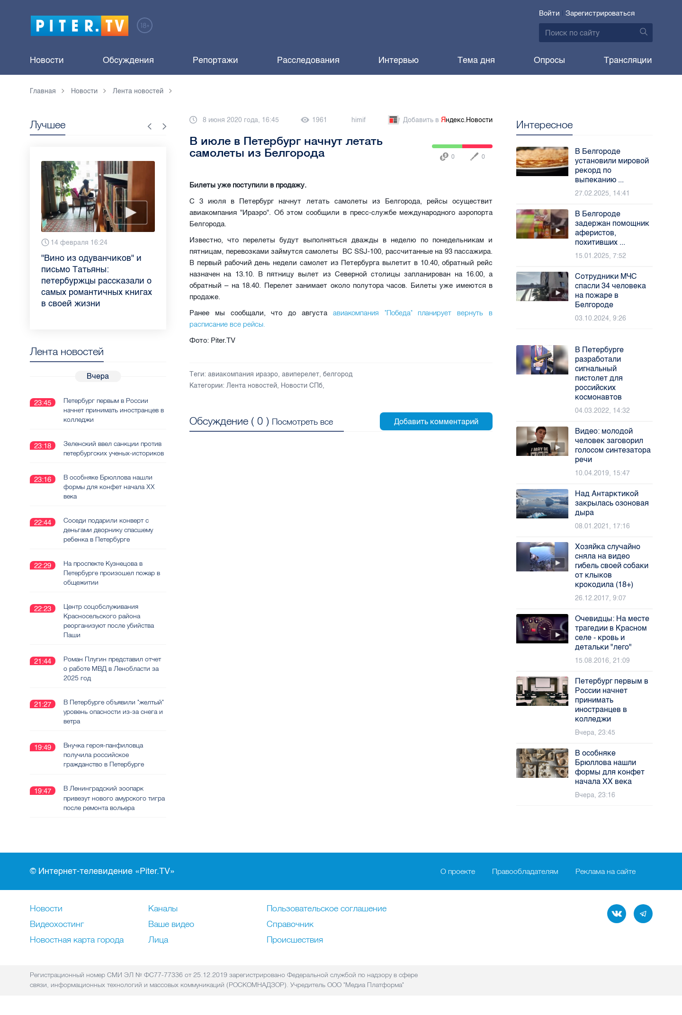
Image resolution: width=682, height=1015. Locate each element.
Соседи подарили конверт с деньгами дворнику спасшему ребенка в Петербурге (108, 529)
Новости (47, 60)
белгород (337, 374)
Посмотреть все (302, 421)
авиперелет (300, 374)
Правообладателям (525, 871)
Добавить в (439, 120)
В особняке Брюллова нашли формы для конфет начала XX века (109, 486)
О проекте (457, 871)
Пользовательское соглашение (326, 908)
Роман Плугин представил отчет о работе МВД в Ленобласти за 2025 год (112, 668)
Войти (549, 13)
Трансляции (628, 60)
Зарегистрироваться (600, 13)
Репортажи (215, 60)
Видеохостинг (57, 924)
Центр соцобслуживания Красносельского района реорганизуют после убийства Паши (108, 620)
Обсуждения (128, 60)
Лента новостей (251, 386)
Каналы (163, 908)
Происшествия (295, 939)
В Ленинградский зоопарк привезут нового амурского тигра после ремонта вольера (114, 797)
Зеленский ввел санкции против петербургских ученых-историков (113, 448)
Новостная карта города (77, 939)
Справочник (290, 924)
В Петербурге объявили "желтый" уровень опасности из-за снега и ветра (113, 711)
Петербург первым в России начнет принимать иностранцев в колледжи (113, 409)
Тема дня (476, 60)
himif (358, 120)
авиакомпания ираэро (243, 374)
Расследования (308, 60)
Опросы (549, 60)
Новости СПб (302, 386)
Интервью (398, 60)
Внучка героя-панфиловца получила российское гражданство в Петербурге (103, 754)
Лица (158, 939)
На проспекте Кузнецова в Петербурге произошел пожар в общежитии (111, 572)
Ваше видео (171, 924)
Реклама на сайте (605, 871)
